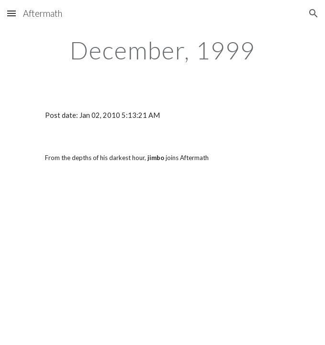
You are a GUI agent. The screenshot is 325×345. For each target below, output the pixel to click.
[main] (162, 50)
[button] (11, 13)
